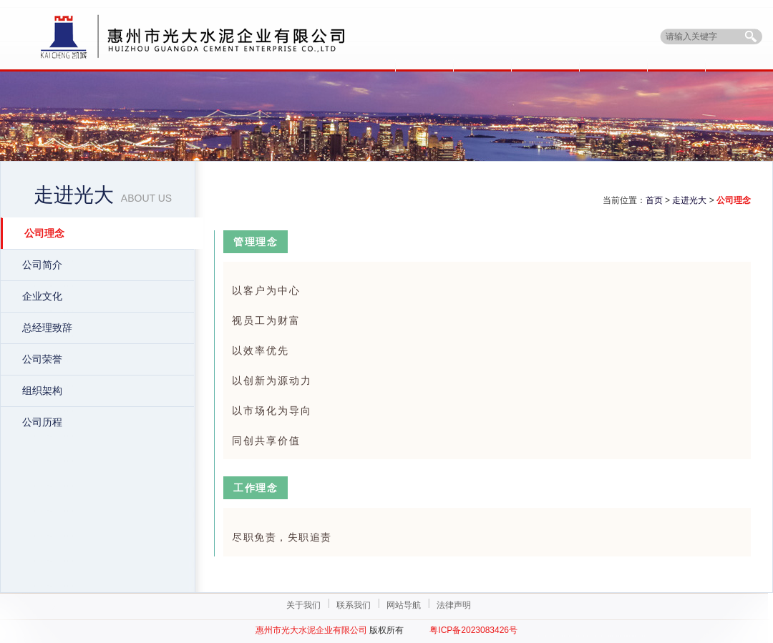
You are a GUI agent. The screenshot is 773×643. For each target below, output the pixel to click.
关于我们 (303, 605)
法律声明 (454, 605)
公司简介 (42, 264)
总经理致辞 (47, 327)
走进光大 (689, 200)
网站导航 (403, 605)
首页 (654, 200)
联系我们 (353, 605)
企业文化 (42, 296)
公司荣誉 (42, 359)
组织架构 (42, 390)
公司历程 (42, 422)
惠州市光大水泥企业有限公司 (311, 630)
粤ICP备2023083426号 (473, 630)
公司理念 (44, 233)
